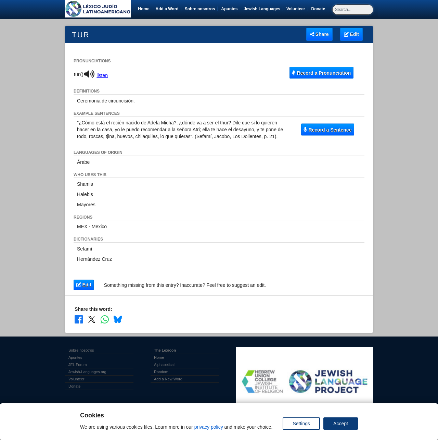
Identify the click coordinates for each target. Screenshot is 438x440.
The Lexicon (165, 350)
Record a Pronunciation (321, 72)
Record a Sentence (327, 129)
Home (143, 9)
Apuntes (229, 9)
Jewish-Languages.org (87, 372)
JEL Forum (77, 365)
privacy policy (208, 427)
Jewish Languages (263, 9)
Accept (340, 423)
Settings (301, 423)
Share (319, 34)
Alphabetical (164, 365)
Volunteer (296, 9)
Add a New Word (168, 379)
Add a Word (167, 9)
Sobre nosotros (200, 9)
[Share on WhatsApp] (105, 319)
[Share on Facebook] (79, 319)
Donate (319, 9)
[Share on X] (92, 319)
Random (161, 372)
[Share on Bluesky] (118, 319)
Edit (351, 34)
